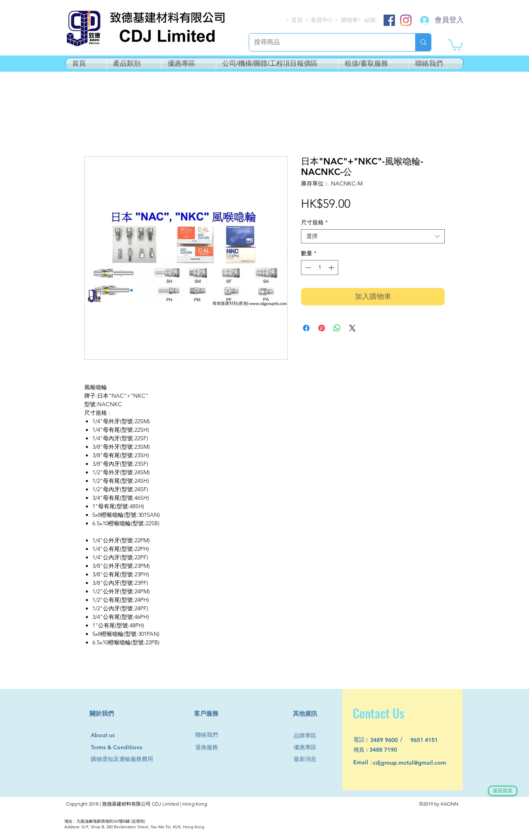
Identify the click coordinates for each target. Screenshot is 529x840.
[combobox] (373, 236)
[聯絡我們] (209, 735)
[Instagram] (406, 20)
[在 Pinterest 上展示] (321, 328)
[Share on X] (352, 328)
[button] (455, 44)
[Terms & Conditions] (124, 747)
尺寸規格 (314, 222)
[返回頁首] (502, 791)
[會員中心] (323, 20)
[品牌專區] (308, 736)
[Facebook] (389, 20)
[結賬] (371, 20)
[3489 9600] (388, 740)
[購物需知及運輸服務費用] (131, 759)
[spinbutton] (319, 267)
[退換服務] (209, 747)
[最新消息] (308, 759)
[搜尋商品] (326, 42)
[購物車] (350, 20)
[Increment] (332, 267)
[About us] (106, 735)
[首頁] (297, 20)
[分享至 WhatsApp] (337, 328)
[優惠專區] (308, 747)
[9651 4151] (428, 740)
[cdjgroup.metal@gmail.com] (420, 763)
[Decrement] (307, 267)
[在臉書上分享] (306, 328)
